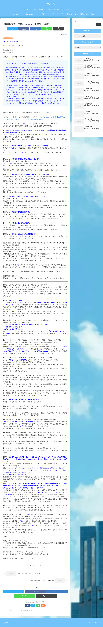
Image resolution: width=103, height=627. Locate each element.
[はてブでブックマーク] (35, 28)
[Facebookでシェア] (24, 28)
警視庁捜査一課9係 (8, 37)
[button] (57, 28)
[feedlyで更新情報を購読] (37, 605)
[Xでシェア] (13, 28)
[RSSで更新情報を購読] (41, 605)
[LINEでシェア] (46, 28)
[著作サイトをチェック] (29, 605)
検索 (75, 21)
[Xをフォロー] (33, 605)
